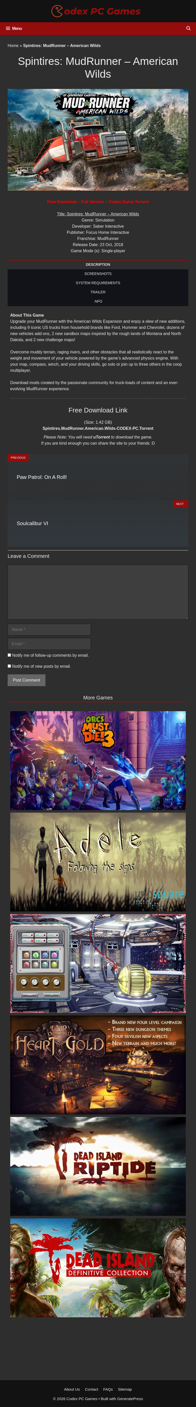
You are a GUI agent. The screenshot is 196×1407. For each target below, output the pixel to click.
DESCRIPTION (98, 264)
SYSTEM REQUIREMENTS (98, 283)
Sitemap (125, 1389)
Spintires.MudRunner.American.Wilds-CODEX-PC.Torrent (98, 428)
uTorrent (101, 437)
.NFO (98, 301)
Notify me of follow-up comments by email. (50, 655)
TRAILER (97, 292)
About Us (72, 1389)
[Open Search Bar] (188, 28)
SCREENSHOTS (98, 274)
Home (13, 45)
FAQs (108, 1389)
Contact (91, 1389)
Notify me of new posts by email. (41, 666)
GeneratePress (130, 1399)
